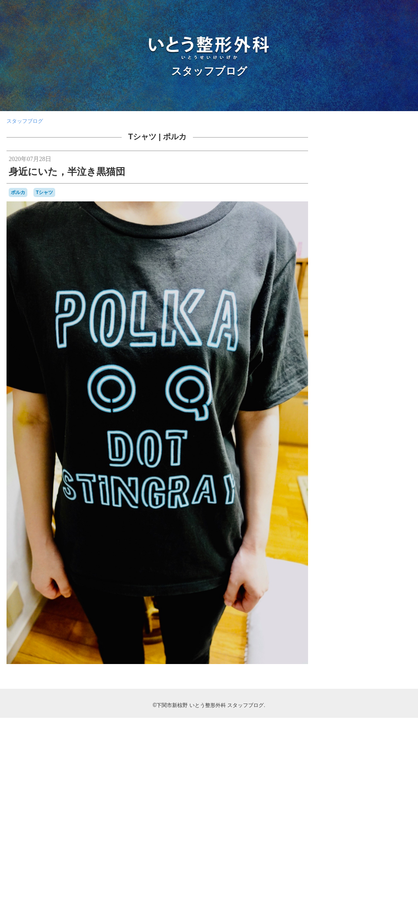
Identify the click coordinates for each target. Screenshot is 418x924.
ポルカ (174, 136)
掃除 (393, 660)
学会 (367, 659)
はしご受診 (375, 564)
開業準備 (344, 740)
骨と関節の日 (369, 751)
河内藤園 (396, 685)
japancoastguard (366, 528)
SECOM (388, 546)
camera (366, 511)
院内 (386, 740)
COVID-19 (390, 519)
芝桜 (377, 720)
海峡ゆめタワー (382, 693)
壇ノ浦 (347, 659)
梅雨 (379, 685)
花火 (392, 720)
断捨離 (393, 668)
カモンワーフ (386, 572)
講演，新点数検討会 (361, 730)
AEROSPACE (351, 496)
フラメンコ (394, 598)
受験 (344, 650)
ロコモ (386, 614)
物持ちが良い (378, 703)
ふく (395, 563)
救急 (405, 660)
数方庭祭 (340, 668)
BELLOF (340, 504)
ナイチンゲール (360, 598)
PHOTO (360, 544)
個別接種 (374, 631)
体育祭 (350, 632)
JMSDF (398, 527)
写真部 (350, 641)
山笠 (380, 660)
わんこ (352, 572)
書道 (350, 684)
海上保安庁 (343, 694)
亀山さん (382, 622)
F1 (333, 527)
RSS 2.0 (338, 870)
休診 (335, 632)
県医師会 (364, 712)
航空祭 (359, 720)
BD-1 (396, 496)
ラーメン (352, 615)
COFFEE (363, 520)
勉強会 (370, 640)
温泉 (355, 703)
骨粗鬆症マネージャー (373, 759)
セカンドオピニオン (361, 590)
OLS (337, 545)
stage (340, 553)
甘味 (345, 711)
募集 (388, 641)
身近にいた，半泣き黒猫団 (67, 171)
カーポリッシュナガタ (356, 582)
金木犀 (395, 730)
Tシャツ (142, 136)
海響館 (339, 702)
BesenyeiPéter (368, 504)
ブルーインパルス (354, 605)
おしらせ (348, 564)
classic (340, 519)
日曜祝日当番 (391, 677)
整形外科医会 (368, 668)
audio (381, 496)
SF (402, 546)
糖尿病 (384, 712)
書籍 (336, 684)
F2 (342, 528)
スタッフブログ (209, 71)
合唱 (370, 650)
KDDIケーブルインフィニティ (365, 536)
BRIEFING (342, 512)
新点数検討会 (357, 677)
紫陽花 (402, 712)
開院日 (367, 741)
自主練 (339, 720)
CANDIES (389, 512)
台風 (357, 651)
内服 (394, 632)
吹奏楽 (388, 650)
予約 (404, 622)
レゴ (370, 615)
